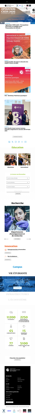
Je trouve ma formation (17, 174)
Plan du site (8, 397)
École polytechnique (21, 379)
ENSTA (7, 381)
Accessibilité (8, 395)
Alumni (19, 389)
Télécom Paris (20, 381)
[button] (27, 2)
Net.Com (25, 406)
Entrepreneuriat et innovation (17, 249)
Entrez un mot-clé (18, 191)
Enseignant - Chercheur (10, 387)
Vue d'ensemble (17, 237)
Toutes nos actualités (17, 136)
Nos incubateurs (13, 256)
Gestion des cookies (9, 399)
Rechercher (18, 193)
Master (7, 378)
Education (19, 378)
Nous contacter (10, 402)
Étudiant (7, 386)
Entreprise (7, 389)
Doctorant (19, 386)
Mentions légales (9, 394)
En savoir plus (7, 259)
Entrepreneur (20, 387)
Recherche (7, 379)
